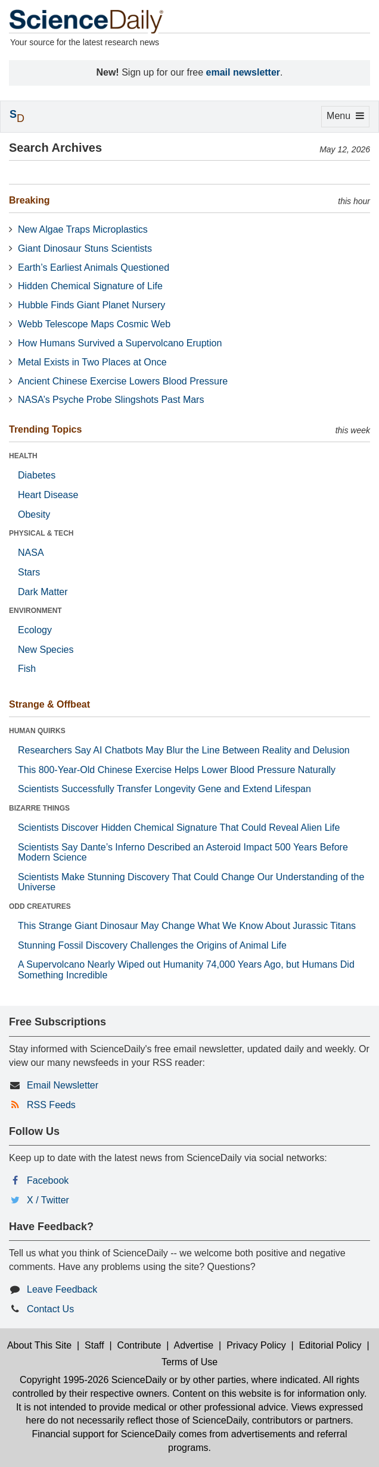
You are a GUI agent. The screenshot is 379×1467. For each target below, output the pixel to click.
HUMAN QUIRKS (37, 731)
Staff (94, 1345)
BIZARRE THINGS (39, 808)
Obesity (34, 514)
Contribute (139, 1345)
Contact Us (50, 1309)
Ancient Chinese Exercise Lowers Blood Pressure (123, 381)
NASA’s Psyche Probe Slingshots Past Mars (111, 400)
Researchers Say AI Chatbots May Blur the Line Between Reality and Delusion (184, 750)
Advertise (194, 1345)
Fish (27, 669)
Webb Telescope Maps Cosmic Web (94, 324)
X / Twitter (48, 1200)
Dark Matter (43, 592)
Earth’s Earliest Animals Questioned (93, 267)
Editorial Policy (330, 1345)
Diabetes (36, 475)
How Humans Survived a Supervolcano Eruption (120, 343)
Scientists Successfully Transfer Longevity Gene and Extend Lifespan (164, 789)
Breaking (29, 200)
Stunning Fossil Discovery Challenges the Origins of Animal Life (152, 945)
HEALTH (23, 456)
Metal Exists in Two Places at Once (92, 362)
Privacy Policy (256, 1345)
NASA (31, 553)
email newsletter (243, 72)
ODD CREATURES (40, 906)
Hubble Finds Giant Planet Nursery (91, 305)
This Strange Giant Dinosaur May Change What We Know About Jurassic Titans (187, 926)
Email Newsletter (62, 1085)
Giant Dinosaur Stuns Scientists (85, 248)
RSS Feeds (51, 1105)
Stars (29, 572)
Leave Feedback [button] (62, 1289)
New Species (45, 650)
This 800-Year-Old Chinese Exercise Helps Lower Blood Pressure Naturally (176, 770)
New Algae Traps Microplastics (83, 229)
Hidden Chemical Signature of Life (90, 286)
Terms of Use (189, 1362)
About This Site (39, 1345)
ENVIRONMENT (35, 610)
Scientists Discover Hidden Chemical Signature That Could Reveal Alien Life (179, 827)
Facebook (48, 1180)
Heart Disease (48, 495)
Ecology (35, 630)
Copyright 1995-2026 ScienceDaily (93, 1380)
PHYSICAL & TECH (41, 533)
